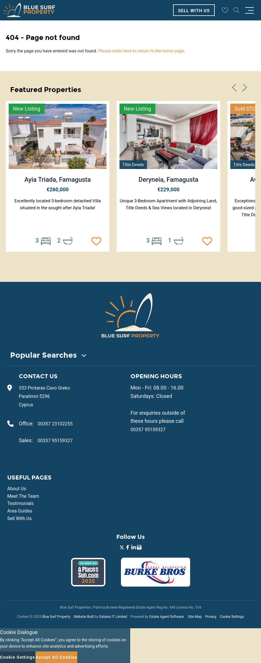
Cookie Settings (232, 617)
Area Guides (19, 511)
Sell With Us (194, 10)
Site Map (195, 617)
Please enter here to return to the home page (141, 51)
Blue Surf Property (56, 617)
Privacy (210, 617)
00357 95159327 (55, 440)
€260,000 (58, 189)
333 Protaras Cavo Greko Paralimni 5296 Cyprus (44, 396)
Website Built (84, 617)
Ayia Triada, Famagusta (57, 179)
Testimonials (20, 503)
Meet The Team (23, 496)
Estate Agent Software (166, 617)
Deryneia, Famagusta (168, 179)
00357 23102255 (55, 424)
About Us (16, 488)
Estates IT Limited (113, 617)
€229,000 (168, 189)
